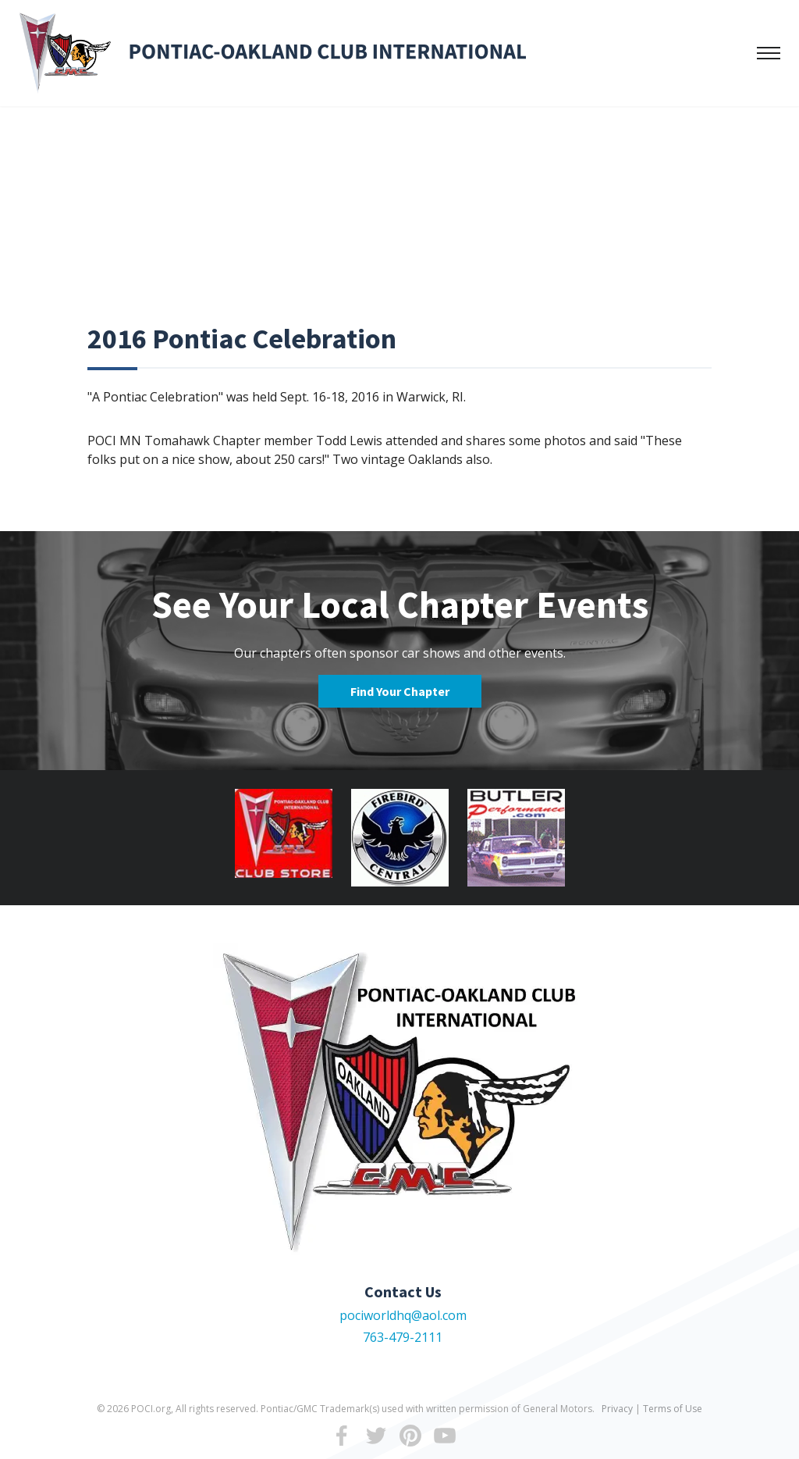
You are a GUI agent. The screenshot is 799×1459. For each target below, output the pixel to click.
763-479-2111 (402, 1337)
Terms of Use (672, 1408)
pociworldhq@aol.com (403, 1315)
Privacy (617, 1408)
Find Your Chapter (399, 691)
